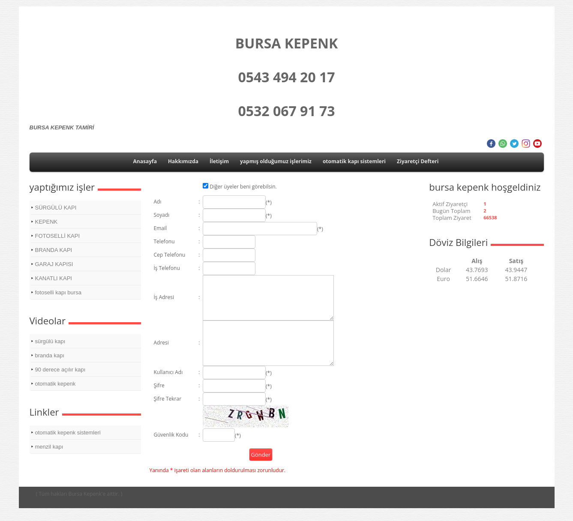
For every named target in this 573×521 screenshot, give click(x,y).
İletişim (219, 161)
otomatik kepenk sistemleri (68, 432)
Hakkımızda (183, 161)
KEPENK (46, 222)
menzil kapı (49, 446)
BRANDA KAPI (53, 250)
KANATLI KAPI (53, 278)
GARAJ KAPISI (54, 264)
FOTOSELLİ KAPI (57, 236)
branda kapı (50, 355)
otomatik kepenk (55, 383)
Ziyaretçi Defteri (417, 161)
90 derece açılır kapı (60, 369)
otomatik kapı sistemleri (354, 161)
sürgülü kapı (50, 341)
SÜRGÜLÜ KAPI (56, 207)
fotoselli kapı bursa (58, 292)
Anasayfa (145, 161)
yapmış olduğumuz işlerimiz (276, 161)
